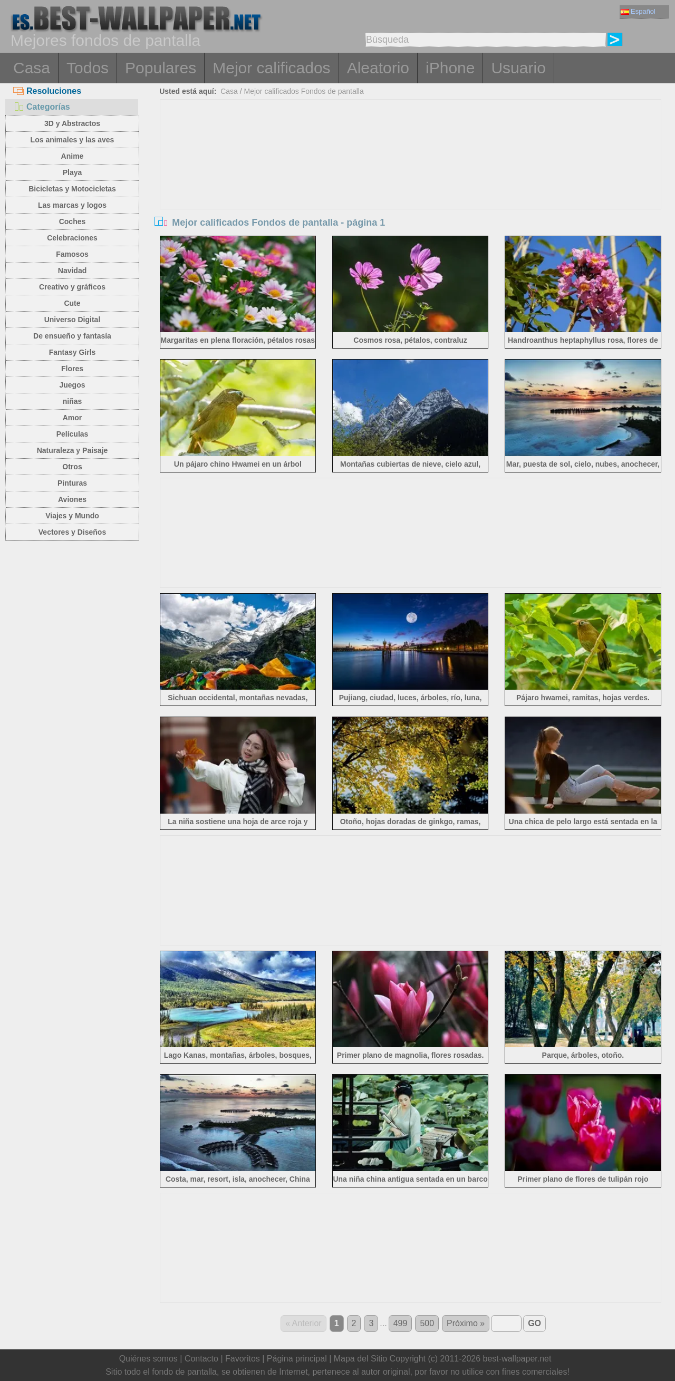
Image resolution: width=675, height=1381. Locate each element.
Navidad (72, 270)
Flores (72, 368)
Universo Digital (72, 319)
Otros (72, 466)
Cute (72, 303)
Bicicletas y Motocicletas (72, 189)
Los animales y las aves (72, 140)
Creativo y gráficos (72, 287)
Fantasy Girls (72, 352)
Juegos (72, 385)
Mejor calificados (271, 67)
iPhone (450, 67)
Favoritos (242, 1358)
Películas (72, 434)
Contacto (201, 1358)
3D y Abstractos (72, 123)
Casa (31, 67)
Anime (72, 156)
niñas (72, 401)
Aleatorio (378, 67)
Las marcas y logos (72, 205)
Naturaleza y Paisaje (72, 450)
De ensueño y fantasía (72, 336)
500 (427, 1323)
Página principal (297, 1358)
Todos (87, 67)
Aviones (72, 499)
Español (638, 11)
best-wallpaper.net (517, 1358)
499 (400, 1323)
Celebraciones (72, 238)
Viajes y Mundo (72, 515)
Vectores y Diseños (72, 532)
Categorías (41, 106)
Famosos (72, 254)
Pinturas (72, 483)
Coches (72, 221)
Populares (160, 67)
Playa (72, 172)
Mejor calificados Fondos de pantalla (303, 91)
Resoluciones (47, 90)
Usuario (518, 67)
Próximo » (466, 1323)
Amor (72, 417)
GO (534, 1323)
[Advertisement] (411, 179)
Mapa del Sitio (360, 1358)
